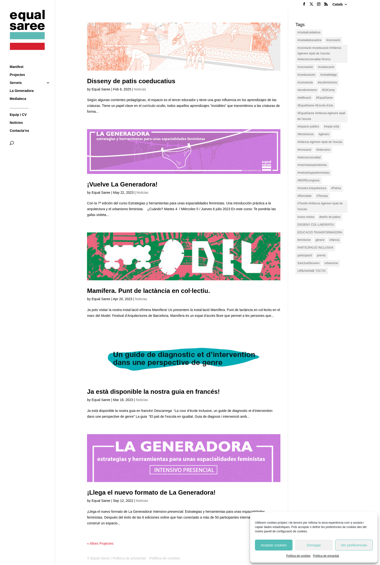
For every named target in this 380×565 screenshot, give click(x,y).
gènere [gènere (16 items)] (320, 240)
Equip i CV (18, 106)
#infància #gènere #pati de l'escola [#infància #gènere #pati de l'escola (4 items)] (319, 142)
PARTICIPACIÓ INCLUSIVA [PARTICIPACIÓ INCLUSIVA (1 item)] (315, 247)
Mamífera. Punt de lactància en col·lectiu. (148, 290)
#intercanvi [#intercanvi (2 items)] (323, 149)
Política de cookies (298, 556)
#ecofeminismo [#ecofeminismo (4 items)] (307, 90)
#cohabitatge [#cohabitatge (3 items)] (328, 74)
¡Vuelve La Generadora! (122, 184)
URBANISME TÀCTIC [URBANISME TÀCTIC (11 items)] (311, 271)
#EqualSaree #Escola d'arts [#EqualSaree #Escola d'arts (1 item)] (315, 105)
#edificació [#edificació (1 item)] (304, 97)
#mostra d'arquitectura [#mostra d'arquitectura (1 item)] (311, 188)
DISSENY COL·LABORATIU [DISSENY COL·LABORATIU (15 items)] (315, 224)
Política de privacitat (326, 556)
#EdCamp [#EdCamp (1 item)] (328, 90)
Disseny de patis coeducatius (131, 81)
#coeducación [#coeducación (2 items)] (306, 74)
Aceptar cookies (274, 545)
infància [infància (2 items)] (334, 240)
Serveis (16, 74)
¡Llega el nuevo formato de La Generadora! (151, 492)
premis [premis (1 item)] (321, 255)
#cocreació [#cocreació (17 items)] (333, 40)
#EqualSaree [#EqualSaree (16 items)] (324, 97)
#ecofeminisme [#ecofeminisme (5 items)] (327, 82)
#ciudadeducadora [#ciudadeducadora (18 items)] (309, 40)
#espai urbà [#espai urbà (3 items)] (331, 126)
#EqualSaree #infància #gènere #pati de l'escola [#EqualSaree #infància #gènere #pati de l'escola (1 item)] (321, 116)
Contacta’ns (19, 122)
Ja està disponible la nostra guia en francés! (153, 391)
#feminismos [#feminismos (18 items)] (305, 134)
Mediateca (18, 90)
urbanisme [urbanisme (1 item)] (331, 263)
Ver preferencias (354, 545)
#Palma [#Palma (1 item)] (336, 188)
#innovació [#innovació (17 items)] (304, 149)
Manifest (17, 58)
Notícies (16, 114)
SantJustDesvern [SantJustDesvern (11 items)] (308, 263)
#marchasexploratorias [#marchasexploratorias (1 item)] (312, 165)
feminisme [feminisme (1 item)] (304, 240)
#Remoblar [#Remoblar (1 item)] (304, 196)
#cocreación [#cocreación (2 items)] (305, 67)
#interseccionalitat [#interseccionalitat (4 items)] (309, 157)
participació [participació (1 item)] (304, 255)
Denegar (314, 545)
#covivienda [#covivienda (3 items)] (305, 82)
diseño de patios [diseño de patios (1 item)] (329, 217)
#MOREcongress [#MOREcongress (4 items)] (308, 180)
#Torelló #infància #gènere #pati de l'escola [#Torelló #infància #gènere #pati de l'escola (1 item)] (320, 206)
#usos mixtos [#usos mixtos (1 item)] (305, 217)
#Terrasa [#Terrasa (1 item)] (322, 196)
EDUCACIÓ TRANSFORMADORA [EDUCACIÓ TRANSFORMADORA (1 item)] (319, 232)
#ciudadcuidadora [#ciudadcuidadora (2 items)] (308, 32)
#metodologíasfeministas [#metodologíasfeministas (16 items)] (313, 172)
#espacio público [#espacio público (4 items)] (308, 126)
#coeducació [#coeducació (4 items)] (326, 67)
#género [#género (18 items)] (324, 134)
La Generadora (22, 82)
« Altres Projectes (100, 543)
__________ (19, 98)
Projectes (17, 66)
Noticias (140, 89)
